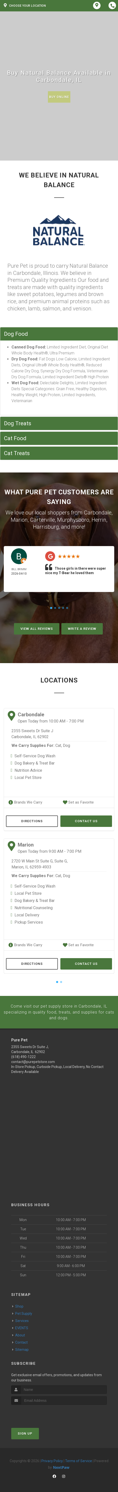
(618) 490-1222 (23, 1055)
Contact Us (86, 821)
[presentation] (37, 1413)
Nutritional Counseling (33, 907)
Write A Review (82, 629)
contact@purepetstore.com (33, 1060)
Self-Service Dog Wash (34, 756)
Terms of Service (78, 1460)
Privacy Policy (52, 1460)
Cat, (58, 745)
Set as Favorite (77, 802)
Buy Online (59, 97)
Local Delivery (26, 914)
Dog (66, 745)
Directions (32, 821)
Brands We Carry (24, 802)
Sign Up (25, 1432)
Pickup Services (28, 922)
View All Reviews (36, 629)
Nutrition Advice (28, 770)
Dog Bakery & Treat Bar (34, 763)
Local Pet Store (28, 777)
